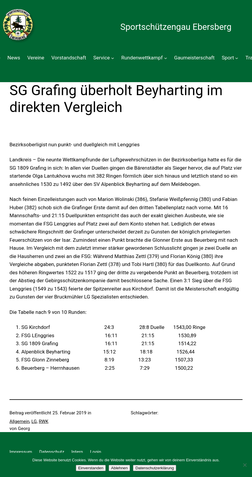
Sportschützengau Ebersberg (175, 27)
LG (34, 421)
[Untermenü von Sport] (236, 57)
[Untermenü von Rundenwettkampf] (165, 57)
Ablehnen (119, 468)
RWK (43, 421)
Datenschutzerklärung (154, 468)
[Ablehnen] (245, 465)
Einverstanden (90, 468)
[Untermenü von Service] (112, 57)
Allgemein (19, 421)
